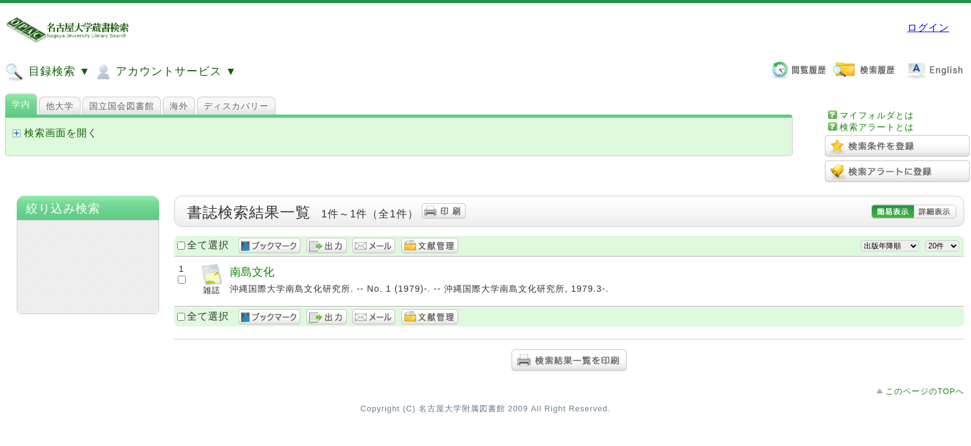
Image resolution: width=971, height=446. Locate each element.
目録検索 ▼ (47, 72)
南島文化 (252, 271)
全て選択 (208, 245)
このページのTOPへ (925, 391)
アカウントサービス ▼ (165, 72)
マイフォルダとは (877, 115)
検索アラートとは (877, 127)
